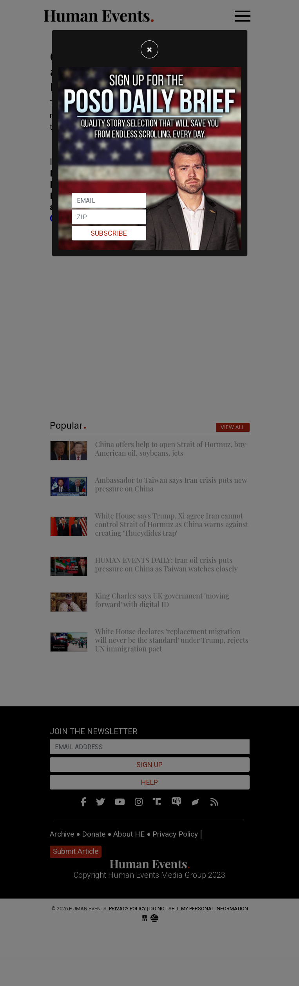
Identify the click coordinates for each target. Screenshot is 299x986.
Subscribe (109, 233)
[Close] (149, 49)
